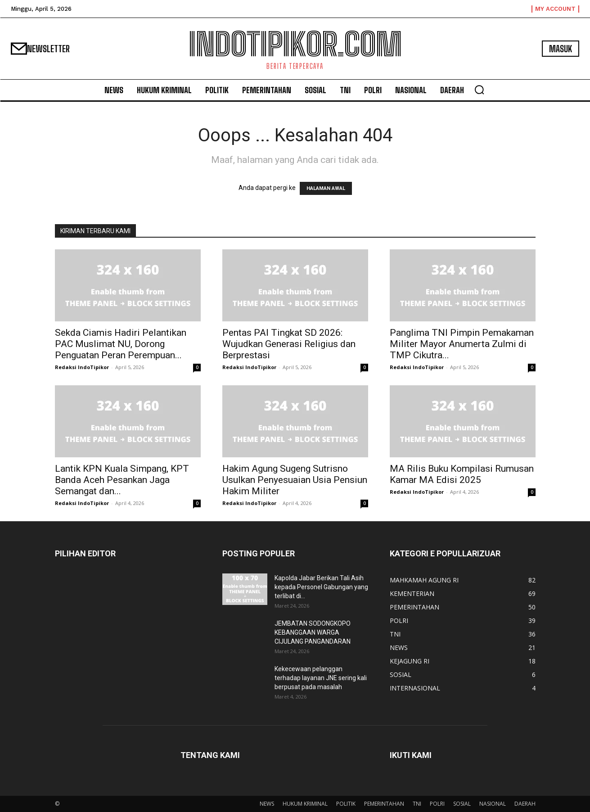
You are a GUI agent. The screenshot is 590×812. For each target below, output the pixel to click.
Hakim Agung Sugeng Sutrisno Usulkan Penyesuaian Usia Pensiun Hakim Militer (294, 479)
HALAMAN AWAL (325, 188)
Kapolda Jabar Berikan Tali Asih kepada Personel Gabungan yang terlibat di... (321, 587)
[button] (479, 89)
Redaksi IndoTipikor (82, 367)
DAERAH (525, 803)
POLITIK (346, 803)
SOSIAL (462, 803)
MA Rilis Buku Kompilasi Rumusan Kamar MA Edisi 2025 (462, 474)
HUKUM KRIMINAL (305, 803)
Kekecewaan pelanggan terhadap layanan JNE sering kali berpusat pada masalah (321, 677)
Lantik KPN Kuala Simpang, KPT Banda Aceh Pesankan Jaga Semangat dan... (122, 479)
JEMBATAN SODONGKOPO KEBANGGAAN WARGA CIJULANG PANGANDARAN (313, 632)
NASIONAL (492, 803)
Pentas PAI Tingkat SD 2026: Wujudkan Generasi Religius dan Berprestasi (289, 344)
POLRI (437, 803)
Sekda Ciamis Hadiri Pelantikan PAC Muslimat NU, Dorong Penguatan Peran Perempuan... (120, 344)
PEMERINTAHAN (384, 803)
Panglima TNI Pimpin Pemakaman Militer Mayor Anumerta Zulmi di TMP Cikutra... (462, 344)
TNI (417, 803)
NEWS (267, 803)
